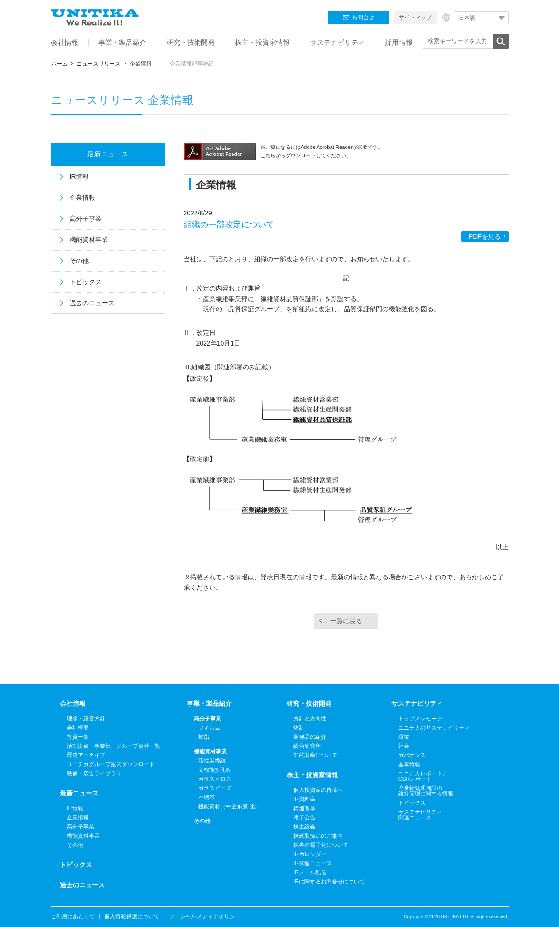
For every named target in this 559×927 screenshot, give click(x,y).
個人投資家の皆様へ (318, 790)
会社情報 (73, 703)
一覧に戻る (346, 621)
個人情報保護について (131, 916)
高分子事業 (86, 218)
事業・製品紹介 (209, 703)
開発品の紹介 (309, 737)
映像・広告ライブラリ (94, 773)
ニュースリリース (98, 63)
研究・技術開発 (309, 703)
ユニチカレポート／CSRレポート (423, 776)
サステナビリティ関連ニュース (420, 815)
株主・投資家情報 (312, 775)
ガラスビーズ (214, 788)
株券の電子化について (320, 845)
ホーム (59, 63)
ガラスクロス (214, 779)
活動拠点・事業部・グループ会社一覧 (113, 746)
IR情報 (79, 176)
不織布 (206, 797)
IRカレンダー (309, 854)
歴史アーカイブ (86, 755)
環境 (403, 737)
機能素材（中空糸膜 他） (229, 806)
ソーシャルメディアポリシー (204, 916)
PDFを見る (485, 236)
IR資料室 (304, 799)
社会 (403, 746)
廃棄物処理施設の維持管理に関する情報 (425, 791)
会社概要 (78, 727)
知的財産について (315, 755)
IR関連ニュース (312, 863)
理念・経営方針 (86, 718)
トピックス (86, 281)
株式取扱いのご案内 (318, 836)
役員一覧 (78, 737)
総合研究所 (307, 746)
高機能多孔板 (214, 770)
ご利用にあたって (73, 916)
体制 (298, 727)
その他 (79, 260)
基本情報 (409, 764)
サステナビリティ (417, 703)
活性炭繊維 (212, 760)
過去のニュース (92, 303)
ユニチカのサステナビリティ (434, 727)
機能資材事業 (89, 239)
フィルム (209, 727)
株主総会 (304, 826)
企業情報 (141, 63)
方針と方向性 (309, 718)
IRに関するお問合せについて (329, 881)
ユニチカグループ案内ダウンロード (111, 764)
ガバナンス (412, 755)
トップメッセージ (420, 718)
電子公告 (304, 817)
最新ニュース (108, 154)
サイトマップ (415, 17)
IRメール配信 (309, 872)
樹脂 (203, 737)
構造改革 (304, 808)
